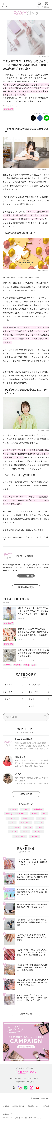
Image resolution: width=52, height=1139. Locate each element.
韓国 (44, 813)
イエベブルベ (14, 827)
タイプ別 (34, 836)
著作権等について (34, 1106)
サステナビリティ (35, 1118)
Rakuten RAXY (14, 5)
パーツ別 (28, 827)
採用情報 (46, 1106)
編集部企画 (38, 809)
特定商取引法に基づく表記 (25, 1082)
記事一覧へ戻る (26, 587)
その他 (31, 706)
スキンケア (7, 684)
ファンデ (25, 832)
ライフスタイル (20, 836)
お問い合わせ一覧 (21, 1118)
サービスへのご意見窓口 (31, 1078)
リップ (12, 823)
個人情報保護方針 (18, 1106)
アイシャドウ (12, 818)
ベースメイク (34, 684)
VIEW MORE (26, 794)
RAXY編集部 (8, 109)
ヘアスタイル (25, 823)
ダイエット (38, 832)
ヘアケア (6, 699)
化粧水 (40, 827)
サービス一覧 (7, 1118)
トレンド (41, 818)
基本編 (34, 813)
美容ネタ (17, 665)
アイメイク (7, 691)
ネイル (31, 699)
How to (13, 809)
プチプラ (39, 823)
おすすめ (7, 665)
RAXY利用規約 (15, 1078)
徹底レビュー (27, 818)
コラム (14, 105)
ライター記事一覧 (26, 575)
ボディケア (33, 691)
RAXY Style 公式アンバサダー (16, 813)
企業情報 (6, 1106)
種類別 (26, 665)
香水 (33, 665)
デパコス (13, 832)
